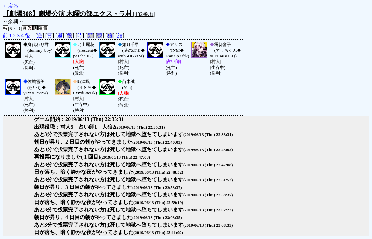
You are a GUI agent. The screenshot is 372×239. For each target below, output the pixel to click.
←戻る (10, 6)
